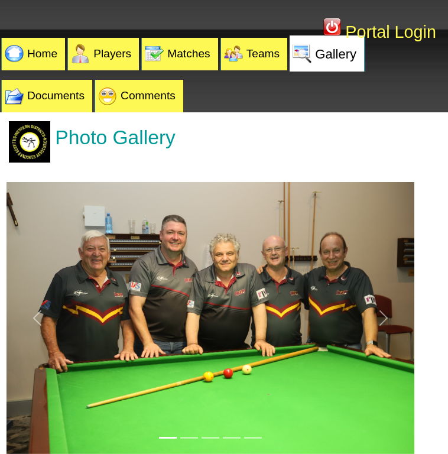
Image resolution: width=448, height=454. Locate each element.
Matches (188, 53)
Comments (148, 95)
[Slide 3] (210, 438)
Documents (56, 95)
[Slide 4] (232, 438)
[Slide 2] (189, 438)
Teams (263, 53)
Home (42, 53)
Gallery (335, 54)
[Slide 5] (253, 438)
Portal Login (388, 31)
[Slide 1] (168, 438)
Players (112, 53)
